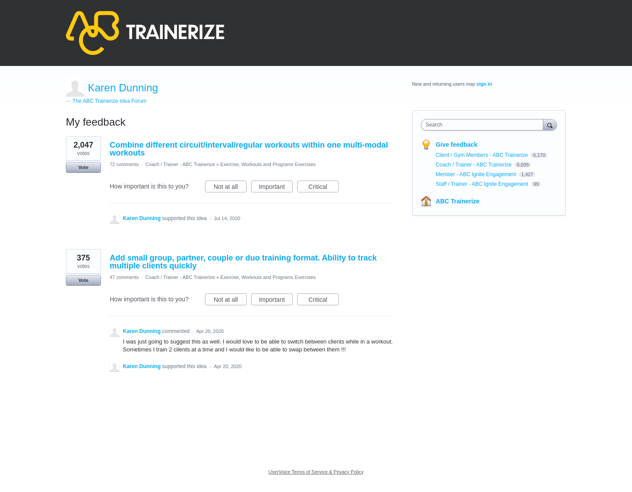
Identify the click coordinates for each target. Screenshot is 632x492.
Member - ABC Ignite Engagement (476, 174)
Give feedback (457, 144)
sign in (484, 84)
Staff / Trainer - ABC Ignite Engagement (483, 184)
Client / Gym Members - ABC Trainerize (482, 155)
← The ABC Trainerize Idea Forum (106, 101)
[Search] (550, 124)
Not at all (230, 188)
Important (276, 188)
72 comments (124, 164)
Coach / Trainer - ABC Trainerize (180, 164)
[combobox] (484, 125)
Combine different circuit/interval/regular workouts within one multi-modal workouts (249, 149)
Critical (324, 188)
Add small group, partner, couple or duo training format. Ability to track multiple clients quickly (243, 261)
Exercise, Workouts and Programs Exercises (268, 164)
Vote (83, 167)
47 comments (124, 277)
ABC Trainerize (458, 201)
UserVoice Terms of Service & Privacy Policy (316, 471)
